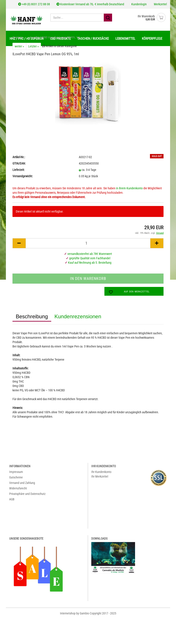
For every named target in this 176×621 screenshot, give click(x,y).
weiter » (19, 48)
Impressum (16, 474)
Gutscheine (16, 479)
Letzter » (33, 48)
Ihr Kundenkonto (101, 474)
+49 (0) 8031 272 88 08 (34, 4)
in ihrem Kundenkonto (129, 190)
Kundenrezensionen (78, 319)
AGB (11, 501)
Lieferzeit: (18, 172)
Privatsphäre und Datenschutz (27, 496)
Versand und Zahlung (22, 485)
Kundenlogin (139, 4)
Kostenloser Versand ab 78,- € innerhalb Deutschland (90, 4)
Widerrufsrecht (18, 490)
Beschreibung (32, 319)
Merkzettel (160, 4)
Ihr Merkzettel (99, 478)
